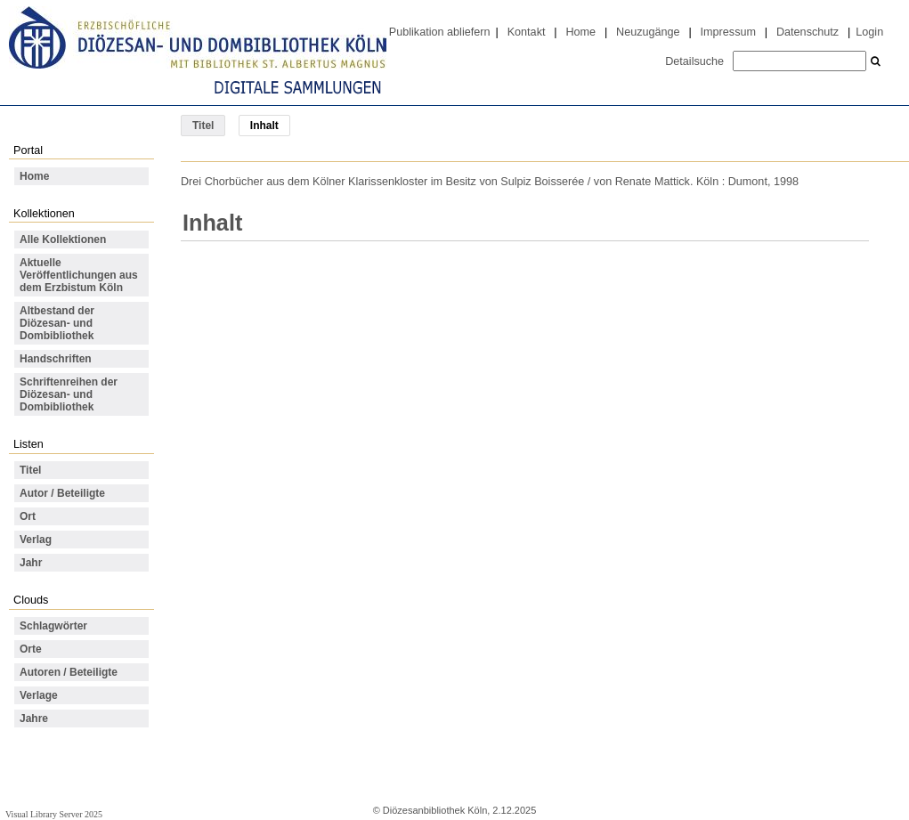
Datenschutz (807, 32)
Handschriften (56, 359)
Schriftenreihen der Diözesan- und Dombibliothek (69, 394)
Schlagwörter (53, 626)
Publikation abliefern (440, 32)
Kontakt (526, 32)
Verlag (36, 539)
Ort (28, 516)
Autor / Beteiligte (62, 493)
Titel (203, 125)
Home (580, 32)
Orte (31, 649)
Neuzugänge (648, 32)
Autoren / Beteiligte (69, 672)
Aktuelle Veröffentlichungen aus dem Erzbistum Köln (79, 275)
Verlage (39, 695)
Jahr (31, 562)
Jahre (34, 718)
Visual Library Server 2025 (53, 814)
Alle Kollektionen (63, 239)
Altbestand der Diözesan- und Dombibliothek (57, 323)
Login (869, 32)
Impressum (728, 32)
